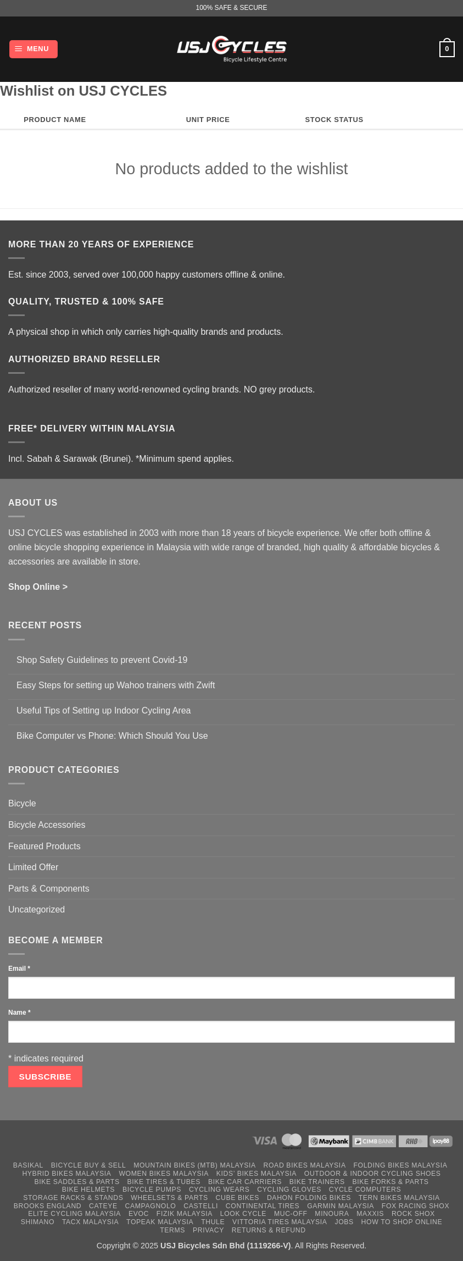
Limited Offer (33, 867)
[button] (33, 49)
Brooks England (47, 1206)
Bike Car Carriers (245, 1182)
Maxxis (370, 1214)
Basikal (28, 1165)
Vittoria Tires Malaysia (279, 1222)
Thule (213, 1222)
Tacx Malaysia (90, 1222)
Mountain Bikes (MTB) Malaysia (194, 1165)
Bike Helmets (88, 1189)
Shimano (37, 1222)
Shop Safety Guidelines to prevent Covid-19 (101, 660)
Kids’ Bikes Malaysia (256, 1173)
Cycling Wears (219, 1189)
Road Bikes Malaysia (305, 1165)
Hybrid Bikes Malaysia (66, 1173)
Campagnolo (150, 1206)
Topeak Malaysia (159, 1222)
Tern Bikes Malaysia (399, 1198)
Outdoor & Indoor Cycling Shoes (372, 1173)
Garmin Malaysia (340, 1206)
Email (19, 968)
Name (19, 1012)
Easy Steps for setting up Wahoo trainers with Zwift (115, 685)
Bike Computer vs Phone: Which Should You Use (112, 735)
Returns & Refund (269, 1230)
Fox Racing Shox (415, 1206)
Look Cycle (243, 1214)
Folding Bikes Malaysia (400, 1165)
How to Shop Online (402, 1222)
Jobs (343, 1222)
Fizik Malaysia (185, 1214)
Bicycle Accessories (47, 824)
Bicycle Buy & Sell (88, 1165)
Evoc (139, 1214)
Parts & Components (49, 888)
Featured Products (44, 846)
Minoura (332, 1214)
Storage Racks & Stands (73, 1198)
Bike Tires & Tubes (163, 1182)
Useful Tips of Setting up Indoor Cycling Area (103, 710)
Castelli (200, 1206)
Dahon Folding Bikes (309, 1198)
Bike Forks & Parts (391, 1182)
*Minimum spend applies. (185, 458)
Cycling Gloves (289, 1189)
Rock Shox (413, 1214)
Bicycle (22, 803)
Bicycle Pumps (151, 1189)
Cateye (103, 1206)
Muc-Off (291, 1214)
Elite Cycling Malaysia (74, 1214)
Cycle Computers (365, 1189)
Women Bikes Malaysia (164, 1173)
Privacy (208, 1230)
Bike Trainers (317, 1182)
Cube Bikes (238, 1198)
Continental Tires (263, 1206)
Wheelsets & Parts (169, 1198)
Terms (172, 1230)
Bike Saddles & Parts (76, 1182)
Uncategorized (36, 909)
